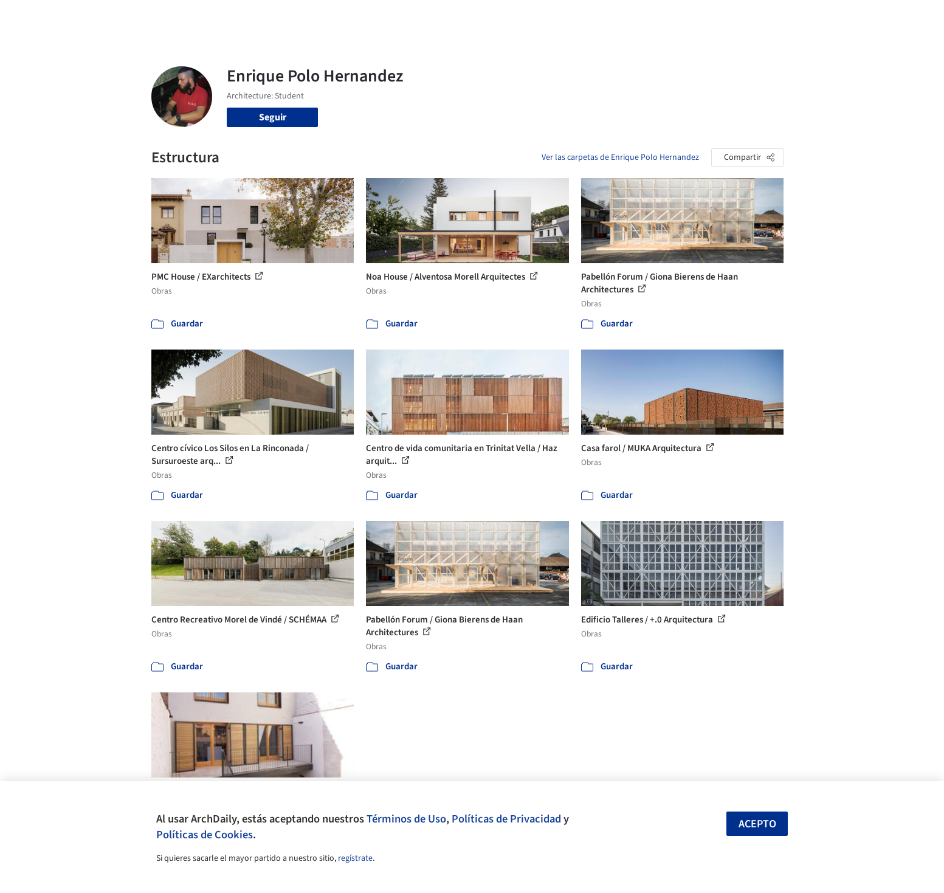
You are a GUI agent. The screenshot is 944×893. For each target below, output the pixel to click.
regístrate (355, 858)
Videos (630, 17)
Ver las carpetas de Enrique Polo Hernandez (620, 157)
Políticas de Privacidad (506, 819)
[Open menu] (837, 17)
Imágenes (464, 17)
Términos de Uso (406, 819)
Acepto (757, 824)
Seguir (272, 117)
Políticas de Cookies (204, 835)
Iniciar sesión (696, 17)
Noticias (590, 17)
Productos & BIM (528, 17)
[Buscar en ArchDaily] (278, 17)
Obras (421, 17)
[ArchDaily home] (107, 17)
